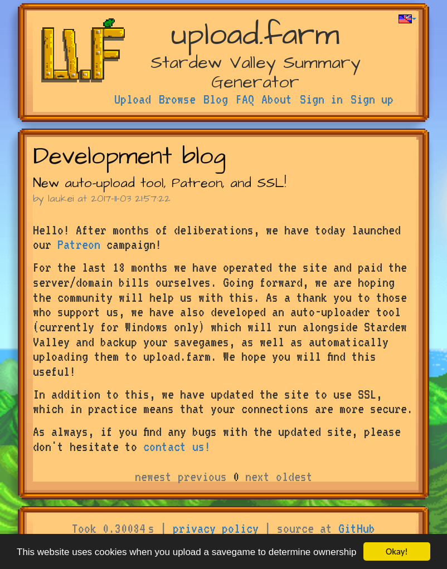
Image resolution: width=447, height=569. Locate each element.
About (276, 99)
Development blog (129, 157)
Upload (132, 99)
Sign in (321, 99)
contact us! (177, 446)
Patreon (78, 244)
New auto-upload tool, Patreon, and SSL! (159, 183)
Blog (215, 99)
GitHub (356, 528)
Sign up (372, 99)
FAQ (245, 99)
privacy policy (216, 528)
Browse (177, 99)
